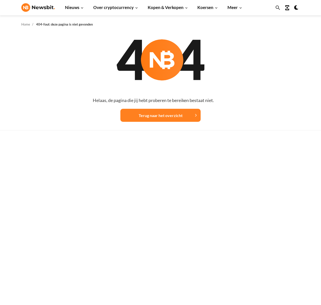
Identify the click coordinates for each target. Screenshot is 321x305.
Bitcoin (215, 176)
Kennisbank (156, 219)
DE (23, 224)
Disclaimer (280, 236)
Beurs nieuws (95, 193)
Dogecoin (216, 209)
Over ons (279, 219)
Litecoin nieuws (96, 209)
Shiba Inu (216, 226)
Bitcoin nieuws (96, 168)
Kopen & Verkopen (166, 7)
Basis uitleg (156, 228)
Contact (278, 211)
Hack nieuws (94, 259)
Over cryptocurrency (113, 7)
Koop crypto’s (157, 168)
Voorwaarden (283, 244)
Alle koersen (219, 168)
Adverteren (281, 168)
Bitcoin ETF (156, 263)
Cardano (216, 201)
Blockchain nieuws (99, 226)
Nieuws (72, 7)
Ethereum (217, 184)
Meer (232, 7)
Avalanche (217, 251)
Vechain (215, 243)
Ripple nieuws (95, 184)
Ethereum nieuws (98, 176)
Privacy (278, 228)
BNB (213, 259)
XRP (212, 193)
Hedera (215, 268)
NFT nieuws (93, 251)
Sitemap (110, 296)
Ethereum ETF (158, 271)
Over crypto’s (157, 194)
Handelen (154, 236)
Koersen (205, 7)
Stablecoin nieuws (98, 234)
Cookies (278, 253)
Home (25, 24)
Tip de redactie (284, 176)
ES (39, 224)
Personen (154, 202)
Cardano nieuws (97, 201)
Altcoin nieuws (96, 218)
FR (31, 224)
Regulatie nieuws (98, 243)
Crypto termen (158, 211)
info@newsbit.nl (34, 181)
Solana (214, 218)
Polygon (215, 234)
